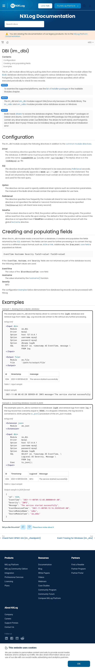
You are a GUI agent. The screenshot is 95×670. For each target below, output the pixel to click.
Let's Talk (45, 6)
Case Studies (44, 585)
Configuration (9, 60)
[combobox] (24, 24)
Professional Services (14, 577)
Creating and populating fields (17, 63)
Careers (8, 619)
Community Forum (46, 594)
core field (85, 244)
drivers (19, 114)
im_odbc (8, 104)
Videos (41, 577)
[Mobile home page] (7, 42)
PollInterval (77, 169)
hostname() (34, 278)
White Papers (44, 573)
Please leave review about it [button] (43, 527)
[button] (6, 5)
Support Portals (11, 623)
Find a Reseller (77, 564)
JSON (45, 244)
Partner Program (78, 569)
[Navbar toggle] (2, 42)
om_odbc (21, 104)
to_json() (35, 413)
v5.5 (89, 42)
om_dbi (22, 101)
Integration (9, 573)
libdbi (4, 74)
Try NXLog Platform (66, 6)
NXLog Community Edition (16, 569)
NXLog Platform (12, 564)
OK (79, 663)
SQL (18, 241)
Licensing (9, 581)
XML (51, 244)
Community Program (47, 590)
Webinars (42, 581)
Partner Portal (77, 573)
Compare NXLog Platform (49, 598)
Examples (7, 66)
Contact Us (9, 627)
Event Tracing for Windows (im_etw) (75, 538)
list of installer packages (57, 88)
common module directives (78, 143)
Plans (7, 585)
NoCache (16, 222)
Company (9, 614)
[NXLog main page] (17, 5)
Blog (40, 569)
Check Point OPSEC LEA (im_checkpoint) (21, 538)
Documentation (45, 564)
